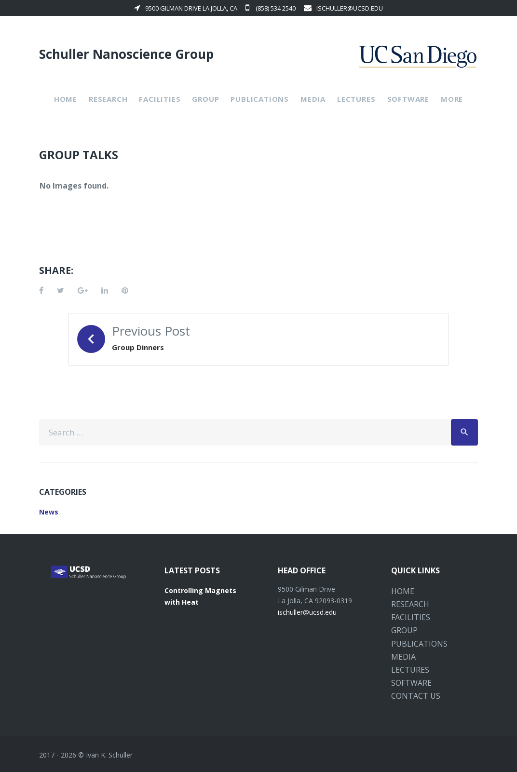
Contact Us (415, 696)
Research (108, 99)
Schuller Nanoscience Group (126, 54)
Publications (260, 99)
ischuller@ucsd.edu (343, 8)
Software (408, 99)
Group (205, 99)
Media (313, 99)
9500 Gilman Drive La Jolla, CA (185, 8)
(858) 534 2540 (270, 8)
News (48, 511)
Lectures (356, 99)
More (452, 99)
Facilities (159, 99)
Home (65, 99)
